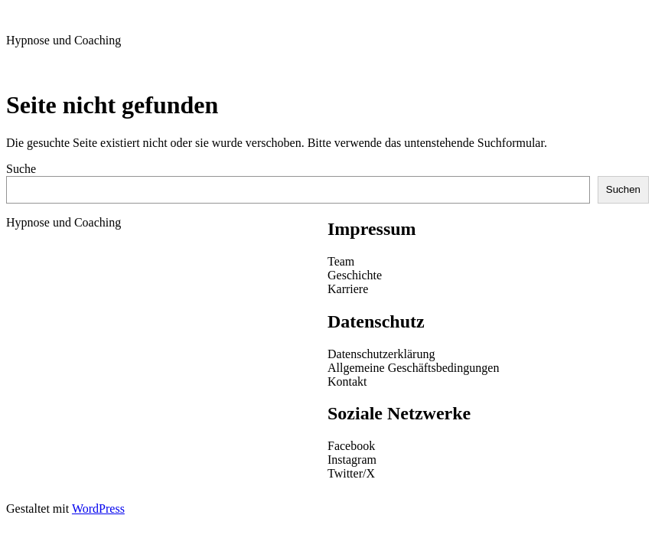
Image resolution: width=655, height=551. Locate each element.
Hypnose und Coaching (63, 40)
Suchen (623, 189)
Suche (21, 168)
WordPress (98, 508)
